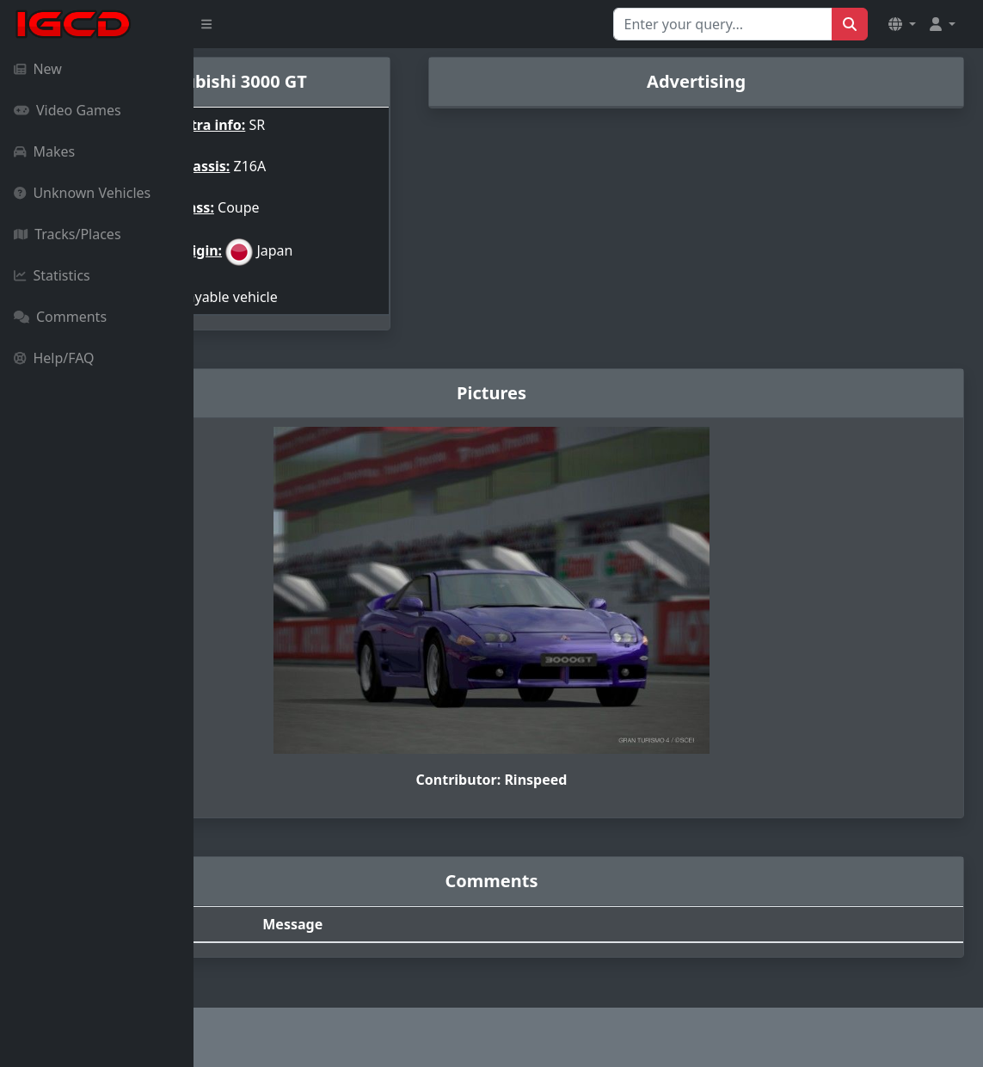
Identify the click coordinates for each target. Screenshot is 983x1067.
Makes (44, 151)
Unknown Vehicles (82, 192)
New (38, 68)
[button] (902, 24)
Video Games (67, 110)
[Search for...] (722, 24)
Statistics (52, 275)
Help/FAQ (54, 357)
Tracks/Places (67, 234)
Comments (60, 316)
